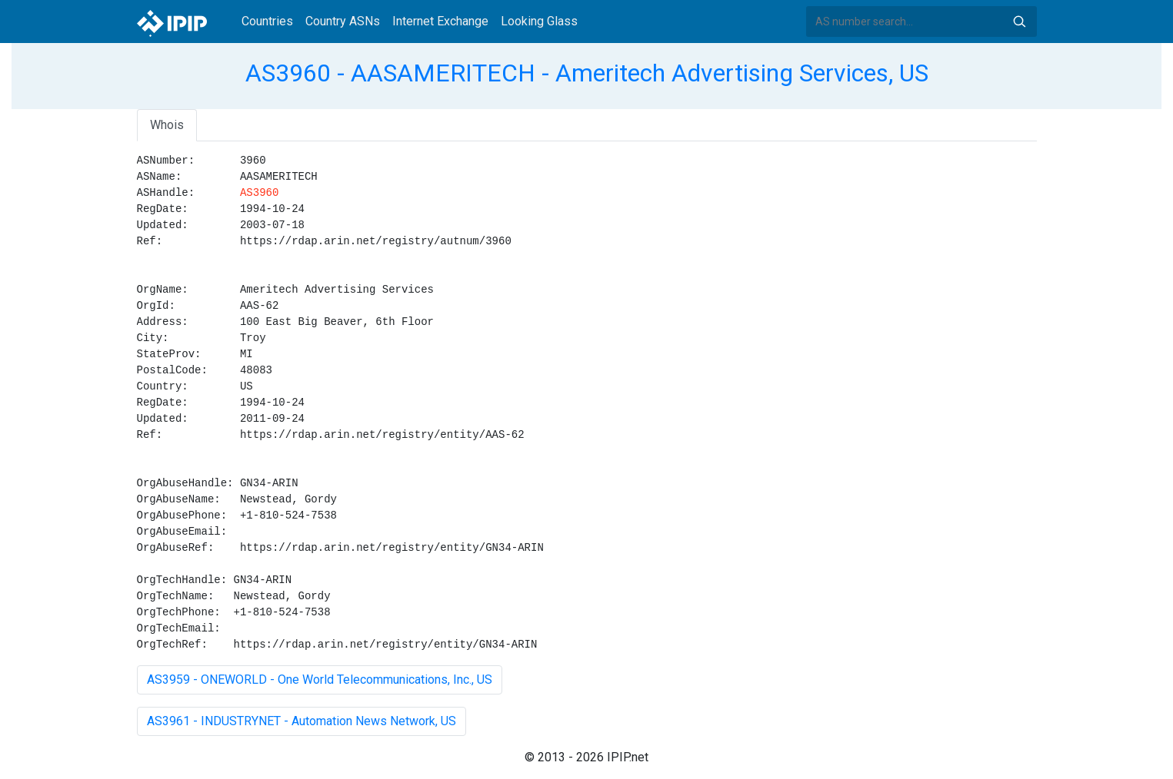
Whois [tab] (167, 125)
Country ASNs (342, 21)
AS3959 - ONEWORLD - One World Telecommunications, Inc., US (319, 679)
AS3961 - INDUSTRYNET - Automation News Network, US (301, 721)
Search (1019, 21)
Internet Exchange (440, 21)
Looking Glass (539, 21)
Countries (267, 21)
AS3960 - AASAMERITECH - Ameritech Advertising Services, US (586, 73)
